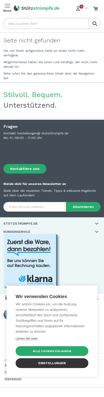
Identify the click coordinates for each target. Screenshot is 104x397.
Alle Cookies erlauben (52, 351)
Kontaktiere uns (24, 168)
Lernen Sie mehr (26, 338)
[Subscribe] (83, 207)
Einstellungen (52, 363)
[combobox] (52, 23)
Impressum (13, 378)
